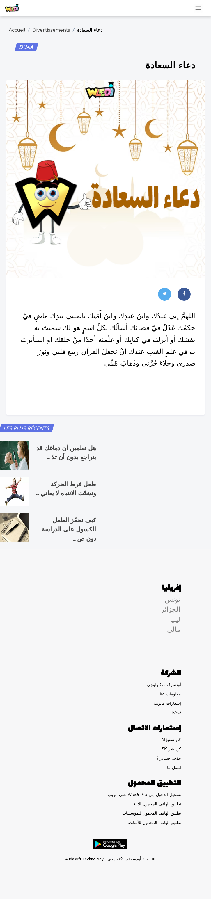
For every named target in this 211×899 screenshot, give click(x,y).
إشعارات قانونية (167, 703)
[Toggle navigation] (198, 8)
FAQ (176, 713)
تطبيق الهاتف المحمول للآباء (157, 804)
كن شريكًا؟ (171, 749)
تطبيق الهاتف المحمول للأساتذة (154, 822)
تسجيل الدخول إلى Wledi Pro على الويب (144, 795)
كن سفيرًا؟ (171, 740)
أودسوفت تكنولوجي (164, 685)
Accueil (17, 30)
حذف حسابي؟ (169, 758)
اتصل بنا (174, 768)
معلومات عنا (170, 694)
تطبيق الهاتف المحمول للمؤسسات (151, 813)
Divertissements (51, 30)
